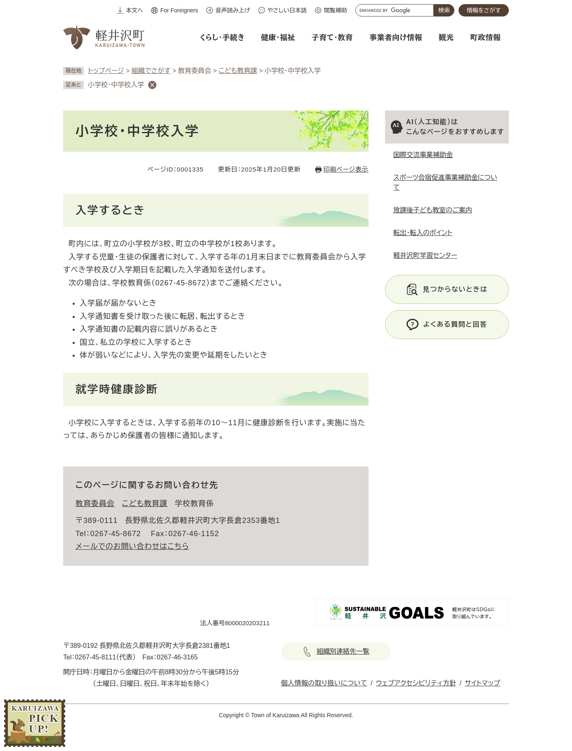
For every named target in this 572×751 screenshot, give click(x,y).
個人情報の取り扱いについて (324, 683)
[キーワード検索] (394, 10)
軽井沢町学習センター (425, 255)
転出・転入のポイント (422, 232)
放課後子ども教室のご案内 (432, 210)
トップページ (106, 70)
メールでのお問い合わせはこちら (132, 546)
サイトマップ (482, 683)
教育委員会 (95, 503)
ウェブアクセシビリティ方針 (416, 683)
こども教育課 (238, 70)
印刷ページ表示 (346, 169)
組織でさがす (151, 70)
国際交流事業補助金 (423, 154)
